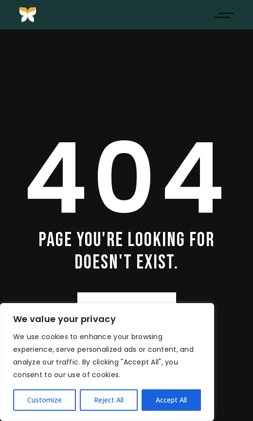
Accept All (171, 399)
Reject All (109, 399)
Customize (44, 399)
